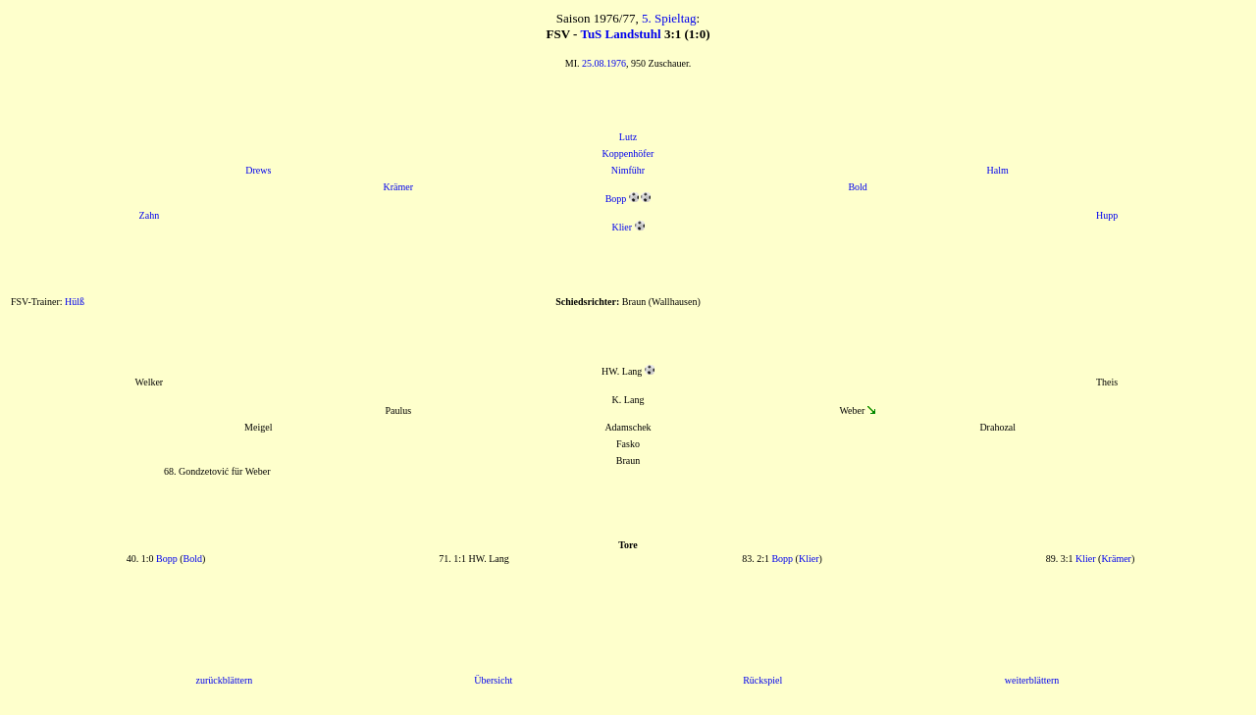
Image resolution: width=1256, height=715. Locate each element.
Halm (998, 170)
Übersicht (493, 680)
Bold (857, 186)
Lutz (628, 136)
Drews (258, 170)
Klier (621, 227)
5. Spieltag (669, 18)
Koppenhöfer (628, 153)
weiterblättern (1032, 680)
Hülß (74, 301)
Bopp (616, 198)
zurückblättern (223, 680)
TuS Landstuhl (620, 33)
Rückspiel (762, 680)
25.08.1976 (604, 63)
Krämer (399, 186)
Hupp (1107, 215)
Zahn (149, 215)
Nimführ (628, 170)
